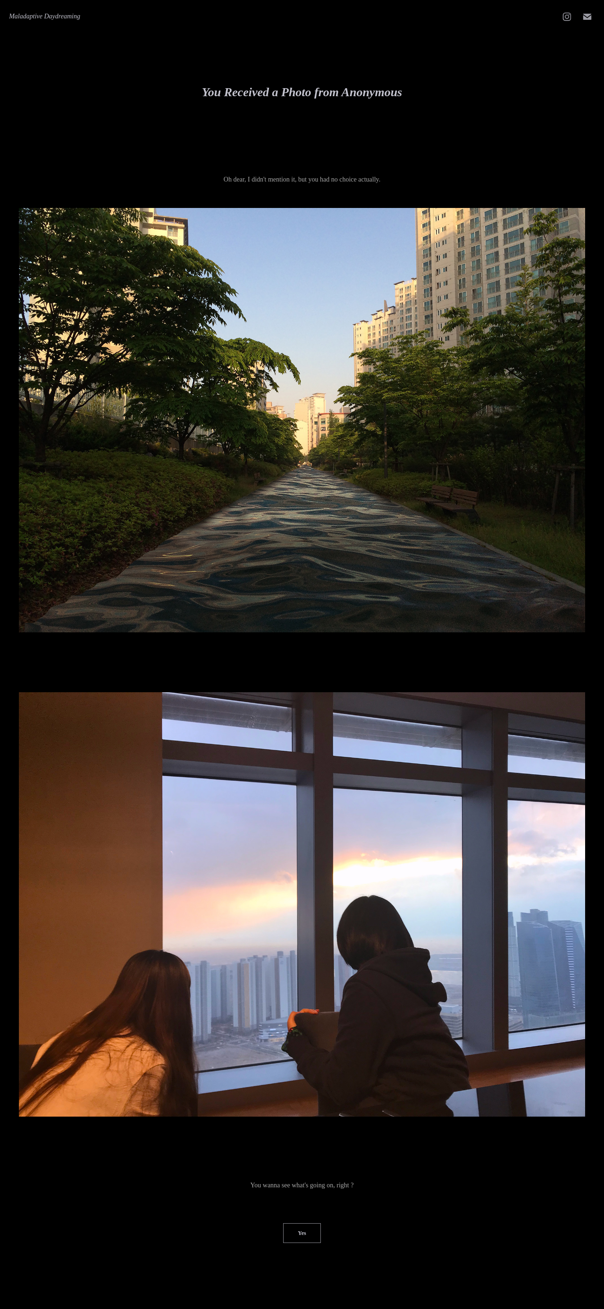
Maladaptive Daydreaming (44, 16)
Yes (302, 1233)
